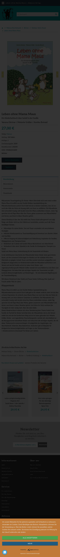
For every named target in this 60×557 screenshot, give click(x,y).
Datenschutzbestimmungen (33, 553)
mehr (30, 544)
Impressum (23, 553)
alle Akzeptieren (30, 538)
